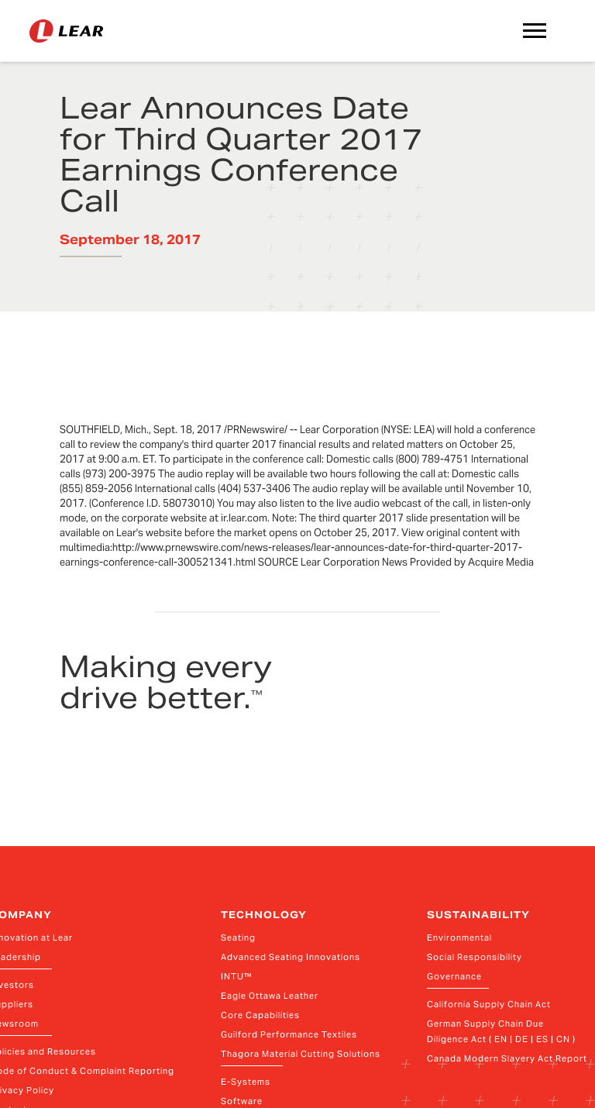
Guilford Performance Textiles (289, 1034)
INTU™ (237, 976)
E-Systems (245, 1081)
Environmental (459, 937)
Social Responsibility (474, 956)
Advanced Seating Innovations (290, 956)
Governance (454, 976)
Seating (238, 937)
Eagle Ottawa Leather (269, 995)
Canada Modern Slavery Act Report (507, 1058)
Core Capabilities (260, 1015)
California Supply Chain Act (489, 1004)
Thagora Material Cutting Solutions (300, 1053)
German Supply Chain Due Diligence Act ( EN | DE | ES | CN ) (501, 1031)
